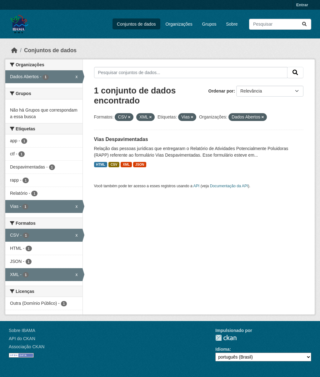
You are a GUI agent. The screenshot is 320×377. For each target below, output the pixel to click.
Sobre (232, 24)
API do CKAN (22, 338)
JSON (139, 164)
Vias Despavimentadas (121, 139)
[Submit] (304, 24)
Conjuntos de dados (136, 24)
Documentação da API (229, 186)
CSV (114, 164)
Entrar (302, 5)
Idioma (222, 349)
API (196, 186)
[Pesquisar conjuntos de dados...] (280, 24)
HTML (100, 164)
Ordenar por (221, 90)
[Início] (14, 50)
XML (126, 164)
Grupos (209, 24)
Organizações (178, 24)
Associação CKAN (26, 346)
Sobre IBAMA (22, 330)
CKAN (226, 337)
